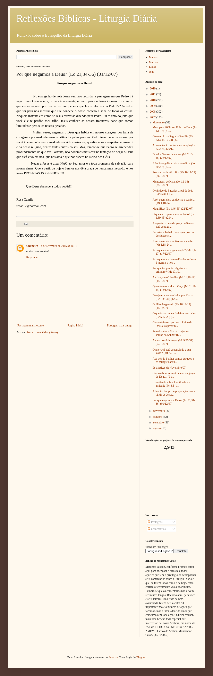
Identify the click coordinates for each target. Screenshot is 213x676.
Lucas (152, 66)
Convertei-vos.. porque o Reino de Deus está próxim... (172, 324)
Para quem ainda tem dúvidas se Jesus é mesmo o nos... (174, 261)
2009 (153, 105)
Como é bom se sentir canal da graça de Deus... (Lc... (174, 375)
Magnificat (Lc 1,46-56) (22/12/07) (173, 208)
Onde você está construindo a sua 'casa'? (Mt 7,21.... (172, 351)
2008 (153, 111)
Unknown (32, 245)
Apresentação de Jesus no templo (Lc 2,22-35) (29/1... (174, 147)
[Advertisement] (171, 482)
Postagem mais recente (30, 325)
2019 (153, 88)
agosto (157, 428)
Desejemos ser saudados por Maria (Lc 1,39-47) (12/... (173, 297)
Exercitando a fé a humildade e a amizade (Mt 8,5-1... (171, 384)
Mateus (153, 57)
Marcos (153, 62)
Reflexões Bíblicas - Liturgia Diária (86, 18)
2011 (153, 94)
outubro (158, 416)
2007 (153, 117)
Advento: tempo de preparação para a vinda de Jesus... (174, 393)
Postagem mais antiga (119, 325)
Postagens (155, 522)
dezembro (159, 122)
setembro (158, 422)
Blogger (140, 657)
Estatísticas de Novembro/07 (169, 367)
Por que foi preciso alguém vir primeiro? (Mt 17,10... (170, 270)
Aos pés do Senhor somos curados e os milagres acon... (173, 360)
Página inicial (75, 325)
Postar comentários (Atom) (42, 332)
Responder (32, 257)
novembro (159, 410)
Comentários (157, 528)
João (151, 71)
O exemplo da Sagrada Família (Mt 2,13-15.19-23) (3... (173, 138)
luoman (113, 657)
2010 (153, 100)
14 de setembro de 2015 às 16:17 (58, 245)
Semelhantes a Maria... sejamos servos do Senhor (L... (171, 333)
